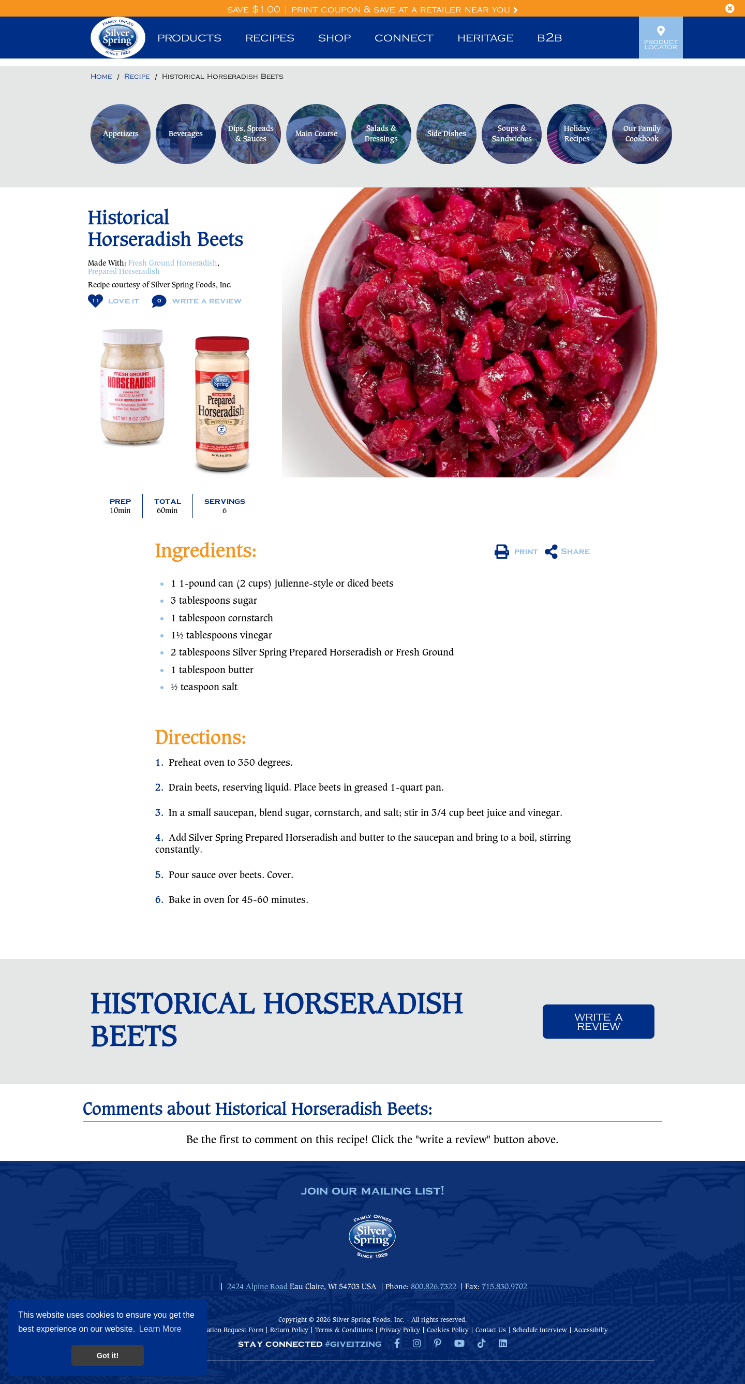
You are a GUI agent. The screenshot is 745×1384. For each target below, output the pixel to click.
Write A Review (197, 301)
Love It (113, 301)
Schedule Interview (540, 1330)
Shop (334, 37)
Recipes (269, 37)
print (516, 552)
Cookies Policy (448, 1330)
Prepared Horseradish (124, 272)
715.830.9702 (504, 1287)
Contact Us (490, 1330)
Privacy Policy (400, 1330)
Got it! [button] (107, 1355)
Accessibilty (591, 1330)
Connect (404, 37)
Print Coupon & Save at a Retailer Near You (404, 9)
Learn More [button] (160, 1328)
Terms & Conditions (344, 1330)
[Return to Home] (101, 77)
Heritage (485, 37)
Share (567, 552)
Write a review (598, 1021)
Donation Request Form (229, 1330)
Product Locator (661, 38)
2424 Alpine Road (257, 1287)
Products (189, 37)
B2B (549, 37)
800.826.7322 (433, 1287)
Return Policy (289, 1330)
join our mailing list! (372, 1191)
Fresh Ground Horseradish (172, 263)
